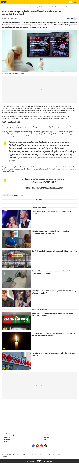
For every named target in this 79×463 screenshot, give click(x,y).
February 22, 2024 (55, 188)
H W (19, 18)
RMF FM (18, 7)
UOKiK (17, 122)
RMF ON (46, 439)
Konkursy (7, 437)
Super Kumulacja (9, 435)
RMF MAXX (47, 437)
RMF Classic (47, 435)
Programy (7, 433)
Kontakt (6, 441)
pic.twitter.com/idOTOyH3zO (43, 182)
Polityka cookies (62, 454)
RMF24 (46, 433)
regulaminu (54, 454)
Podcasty (7, 439)
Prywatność (5, 456)
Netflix (4, 106)
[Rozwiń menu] (75, 1)
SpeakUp (69, 454)
